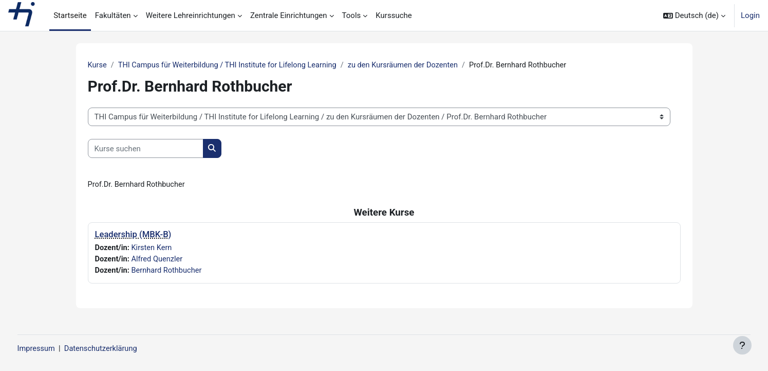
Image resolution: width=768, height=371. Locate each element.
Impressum (55, 349)
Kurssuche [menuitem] (393, 15)
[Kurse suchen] (145, 148)
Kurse (97, 65)
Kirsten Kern (153, 248)
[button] (694, 15)
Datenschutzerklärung (122, 349)
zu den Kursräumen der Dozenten (412, 65)
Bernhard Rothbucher (169, 271)
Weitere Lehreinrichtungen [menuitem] (190, 15)
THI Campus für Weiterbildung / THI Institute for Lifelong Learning (231, 65)
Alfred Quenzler (159, 260)
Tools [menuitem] (351, 15)
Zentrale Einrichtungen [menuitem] (288, 15)
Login (750, 15)
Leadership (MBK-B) (133, 235)
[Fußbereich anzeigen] (742, 345)
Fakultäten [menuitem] (113, 15)
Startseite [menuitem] (70, 15)
